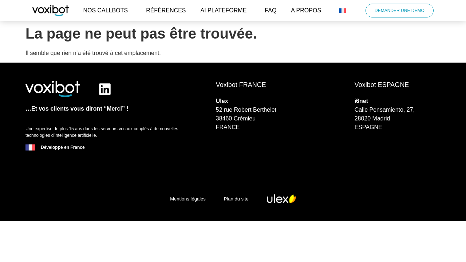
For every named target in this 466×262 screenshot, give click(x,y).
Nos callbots (107, 10)
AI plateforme (225, 10)
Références (166, 10)
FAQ (270, 10)
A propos (308, 10)
